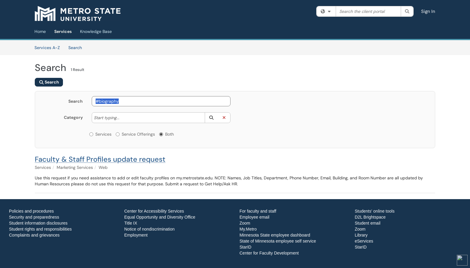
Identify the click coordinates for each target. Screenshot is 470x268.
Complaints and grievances (34, 235)
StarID (245, 247)
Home (40, 31)
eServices (364, 241)
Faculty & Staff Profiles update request (100, 159)
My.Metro (248, 229)
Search (77, 47)
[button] (211, 118)
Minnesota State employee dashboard (274, 235)
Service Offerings (135, 134)
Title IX (130, 223)
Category (73, 117)
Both (166, 134)
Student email (368, 223)
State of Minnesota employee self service (277, 241)
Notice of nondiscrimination (149, 229)
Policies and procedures (31, 211)
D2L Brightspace (370, 217)
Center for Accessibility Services (154, 211)
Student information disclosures (38, 223)
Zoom (244, 223)
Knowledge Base (96, 31)
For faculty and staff (257, 211)
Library (361, 235)
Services (63, 31)
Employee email (254, 217)
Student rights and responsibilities (40, 229)
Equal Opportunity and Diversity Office (159, 217)
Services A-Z (47, 47)
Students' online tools (375, 211)
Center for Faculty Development (269, 253)
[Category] (122, 117)
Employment (136, 235)
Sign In (428, 11)
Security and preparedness (34, 217)
